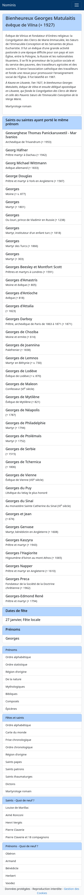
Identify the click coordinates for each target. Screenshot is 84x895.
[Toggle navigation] (77, 5)
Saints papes (14, 762)
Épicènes (11, 709)
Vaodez (10, 883)
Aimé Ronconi (14, 815)
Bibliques (11, 694)
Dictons (10, 784)
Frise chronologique (18, 740)
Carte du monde (16, 732)
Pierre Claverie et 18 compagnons (27, 837)
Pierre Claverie (15, 830)
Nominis (9, 5)
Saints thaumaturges (19, 776)
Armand (11, 861)
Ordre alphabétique (18, 657)
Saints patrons (15, 769)
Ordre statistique (16, 664)
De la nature (13, 679)
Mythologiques (15, 686)
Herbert (11, 875)
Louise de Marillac (17, 807)
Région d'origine (16, 672)
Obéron (10, 853)
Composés (12, 701)
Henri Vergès (14, 822)
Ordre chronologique (19, 747)
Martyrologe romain (19, 791)
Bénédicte (12, 868)
